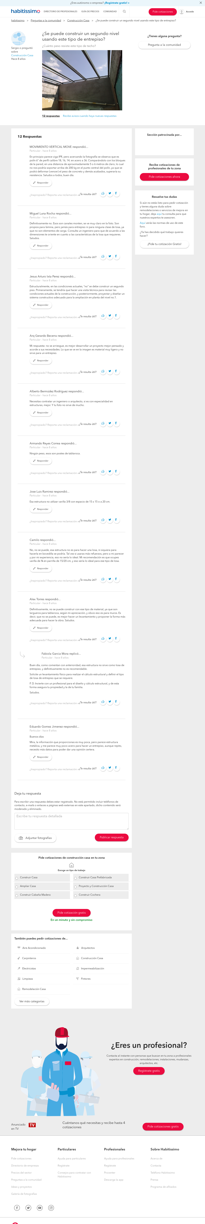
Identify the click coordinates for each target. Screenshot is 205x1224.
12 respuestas (51, 116)
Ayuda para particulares (72, 1158)
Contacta (156, 1166)
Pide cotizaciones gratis (163, 1126)
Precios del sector (21, 1173)
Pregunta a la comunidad (164, 45)
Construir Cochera (89, 895)
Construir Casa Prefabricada (95, 877)
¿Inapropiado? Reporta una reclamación (54, 195)
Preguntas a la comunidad (46, 20)
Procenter (109, 1173)
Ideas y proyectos (21, 1187)
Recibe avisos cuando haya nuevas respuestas (89, 116)
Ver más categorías (31, 1001)
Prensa (154, 1180)
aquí (159, 214)
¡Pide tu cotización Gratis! (164, 244)
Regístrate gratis (149, 1070)
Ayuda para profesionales (119, 1158)
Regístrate (64, 1166)
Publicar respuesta (112, 837)
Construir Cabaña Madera (35, 895)
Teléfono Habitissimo (163, 1173)
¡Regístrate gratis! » (116, 3)
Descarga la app (113, 1180)
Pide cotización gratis (71, 912)
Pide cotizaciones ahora (164, 176)
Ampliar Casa (28, 886)
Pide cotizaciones (163, 12)
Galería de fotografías (24, 1194)
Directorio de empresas (25, 1166)
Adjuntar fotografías (35, 838)
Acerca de (156, 1158)
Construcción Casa (78, 20)
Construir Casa (28, 877)
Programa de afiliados (163, 1187)
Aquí (142, 223)
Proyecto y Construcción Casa (96, 886)
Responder (40, 183)
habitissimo (18, 20)
